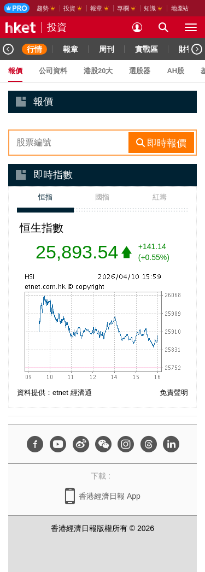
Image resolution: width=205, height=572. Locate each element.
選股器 (139, 71)
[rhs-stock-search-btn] (161, 142)
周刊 (106, 49)
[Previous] (8, 49)
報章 (70, 49)
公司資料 (53, 71)
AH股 (175, 71)
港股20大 (98, 71)
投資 (57, 27)
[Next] (196, 49)
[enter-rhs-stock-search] (69, 142)
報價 (15, 71)
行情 (34, 49)
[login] (137, 27)
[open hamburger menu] (191, 27)
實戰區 (146, 49)
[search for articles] (163, 27)
